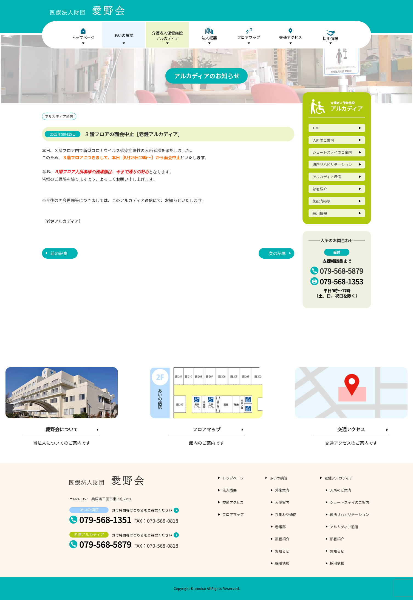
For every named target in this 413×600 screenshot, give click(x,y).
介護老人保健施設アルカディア (167, 35)
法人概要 (209, 34)
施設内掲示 (321, 201)
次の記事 (277, 252)
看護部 (280, 526)
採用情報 (320, 213)
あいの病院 (123, 35)
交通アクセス (290, 34)
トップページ (83, 34)
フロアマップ (248, 34)
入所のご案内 (323, 140)
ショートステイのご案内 (332, 152)
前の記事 (59, 252)
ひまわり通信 (285, 514)
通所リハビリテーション (332, 164)
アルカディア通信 (327, 176)
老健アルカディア (338, 478)
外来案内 (282, 490)
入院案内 (282, 502)
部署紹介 (320, 189)
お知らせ (282, 551)
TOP (316, 127)
